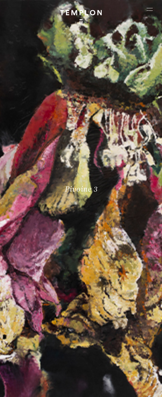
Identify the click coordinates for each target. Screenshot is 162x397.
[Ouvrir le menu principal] (149, 9)
